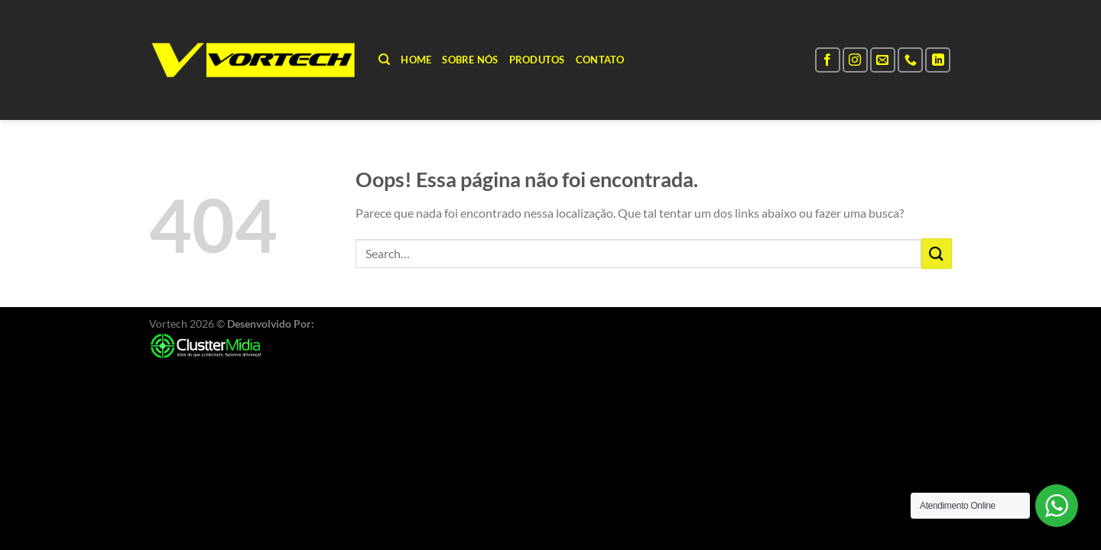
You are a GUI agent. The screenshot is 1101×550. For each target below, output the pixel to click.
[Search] (384, 59)
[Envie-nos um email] (882, 60)
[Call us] (910, 60)
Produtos (537, 59)
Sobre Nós (470, 59)
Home (416, 59)
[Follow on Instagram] (855, 60)
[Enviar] (936, 253)
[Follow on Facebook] (827, 60)
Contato (600, 59)
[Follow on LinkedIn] (937, 60)
